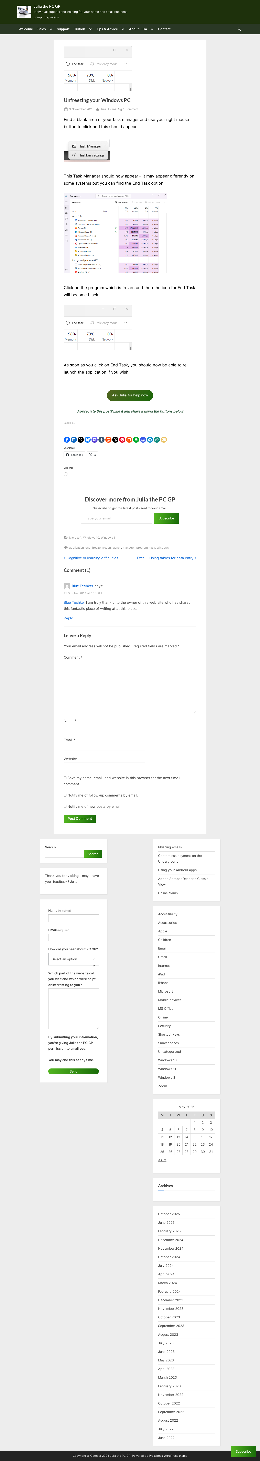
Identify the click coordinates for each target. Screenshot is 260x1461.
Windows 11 (109, 537)
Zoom (162, 1086)
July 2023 (166, 1343)
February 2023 (169, 1386)
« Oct (162, 1160)
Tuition (79, 29)
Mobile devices (169, 1000)
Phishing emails (170, 847)
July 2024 (166, 1266)
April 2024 (166, 1274)
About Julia (138, 29)
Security (164, 1026)
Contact (164, 29)
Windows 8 (166, 1077)
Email (69, 740)
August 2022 (168, 1420)
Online (163, 1017)
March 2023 (167, 1377)
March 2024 (167, 1283)
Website (70, 759)
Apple (162, 931)
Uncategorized (169, 1051)
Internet (164, 966)
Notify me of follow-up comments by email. (102, 795)
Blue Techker (82, 586)
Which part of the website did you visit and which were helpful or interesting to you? (73, 979)
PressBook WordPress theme (168, 1455)
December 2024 (170, 1240)
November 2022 (170, 1395)
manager (129, 547)
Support (63, 29)
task (152, 547)
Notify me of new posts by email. (94, 806)
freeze (96, 547)
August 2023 (168, 1334)
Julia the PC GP (47, 6)
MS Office (165, 1008)
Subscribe (166, 518)
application (76, 547)
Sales (41, 29)
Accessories (167, 923)
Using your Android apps (177, 870)
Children (164, 940)
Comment (73, 657)
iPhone (163, 983)
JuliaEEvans (108, 108)
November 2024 (170, 1248)
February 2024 (169, 1291)
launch (116, 547)
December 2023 (170, 1300)
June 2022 (166, 1438)
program (142, 547)
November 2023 (170, 1309)
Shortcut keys (169, 1034)
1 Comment (130, 109)
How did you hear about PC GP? (73, 949)
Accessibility (167, 914)
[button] (67, 440)
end (87, 547)
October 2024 (169, 1257)
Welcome (26, 29)
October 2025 (169, 1214)
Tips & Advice (107, 29)
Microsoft (75, 537)
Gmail (162, 957)
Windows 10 (91, 537)
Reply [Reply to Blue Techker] (68, 618)
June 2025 (166, 1222)
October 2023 (169, 1317)
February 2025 (169, 1231)
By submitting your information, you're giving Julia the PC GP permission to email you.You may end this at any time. (73, 1048)
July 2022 (166, 1429)
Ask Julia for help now (130, 395)
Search (50, 847)
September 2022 (171, 1412)
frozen (106, 547)
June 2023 (166, 1352)
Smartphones (168, 1043)
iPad (161, 974)
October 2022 (169, 1403)
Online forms (168, 893)
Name (70, 721)
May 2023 (166, 1360)
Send (73, 1071)
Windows (163, 547)
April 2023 (166, 1369)
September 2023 (171, 1326)
